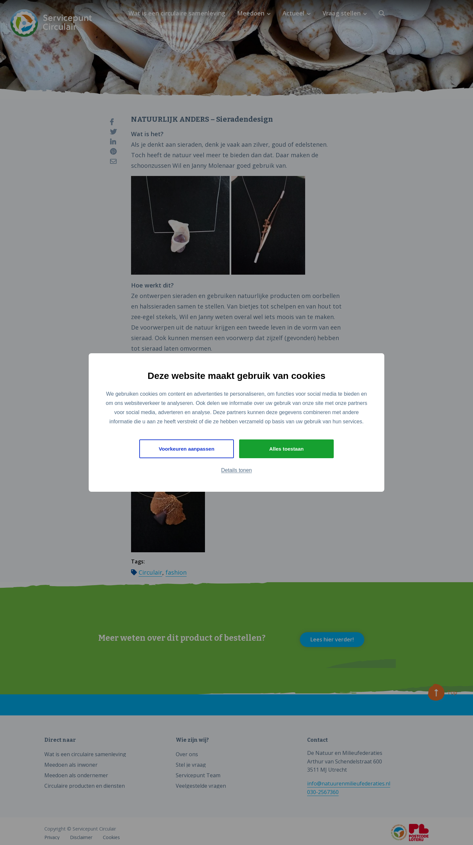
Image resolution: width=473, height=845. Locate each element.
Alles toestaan (286, 449)
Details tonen (236, 470)
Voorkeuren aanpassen (186, 449)
